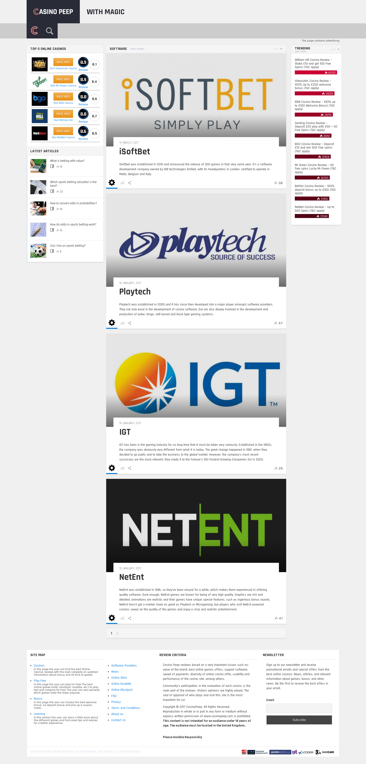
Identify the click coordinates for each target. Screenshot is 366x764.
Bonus (38, 699)
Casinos (39, 666)
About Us (117, 714)
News (115, 672)
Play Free (40, 681)
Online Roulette (121, 684)
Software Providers (124, 666)
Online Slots (119, 678)
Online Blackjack (122, 690)
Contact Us (118, 720)
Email (270, 700)
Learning (39, 714)
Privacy (116, 702)
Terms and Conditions (125, 708)
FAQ (113, 696)
